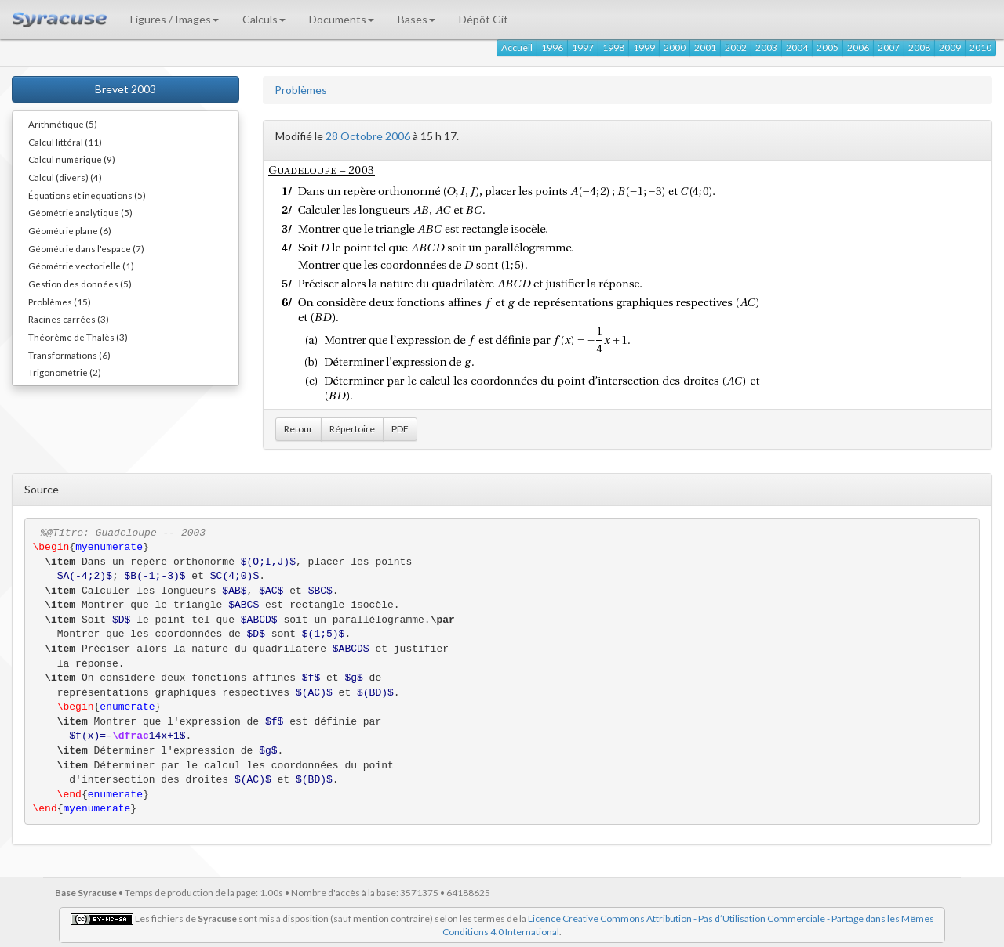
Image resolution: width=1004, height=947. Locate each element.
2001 (705, 47)
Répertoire (352, 429)
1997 (583, 47)
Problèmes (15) (59, 301)
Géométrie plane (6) (69, 230)
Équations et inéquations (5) (87, 195)
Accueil (517, 47)
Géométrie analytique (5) (80, 212)
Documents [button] (341, 19)
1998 (613, 47)
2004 (797, 47)
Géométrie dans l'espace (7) (86, 248)
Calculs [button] (264, 19)
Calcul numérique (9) (71, 159)
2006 (858, 47)
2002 (736, 47)
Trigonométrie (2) (64, 372)
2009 (950, 47)
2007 (889, 47)
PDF (400, 429)
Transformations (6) (69, 354)
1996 (552, 47)
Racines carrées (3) (68, 318)
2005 (827, 47)
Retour (298, 429)
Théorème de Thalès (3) (78, 336)
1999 (644, 47)
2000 (675, 47)
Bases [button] (416, 19)
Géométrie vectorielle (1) (81, 265)
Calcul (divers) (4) (65, 177)
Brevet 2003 (125, 89)
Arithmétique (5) (62, 123)
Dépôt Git (483, 19)
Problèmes (301, 89)
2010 (980, 47)
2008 (919, 47)
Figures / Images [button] (174, 19)
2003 (766, 47)
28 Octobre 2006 (368, 136)
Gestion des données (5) (80, 283)
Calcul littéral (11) (65, 141)
